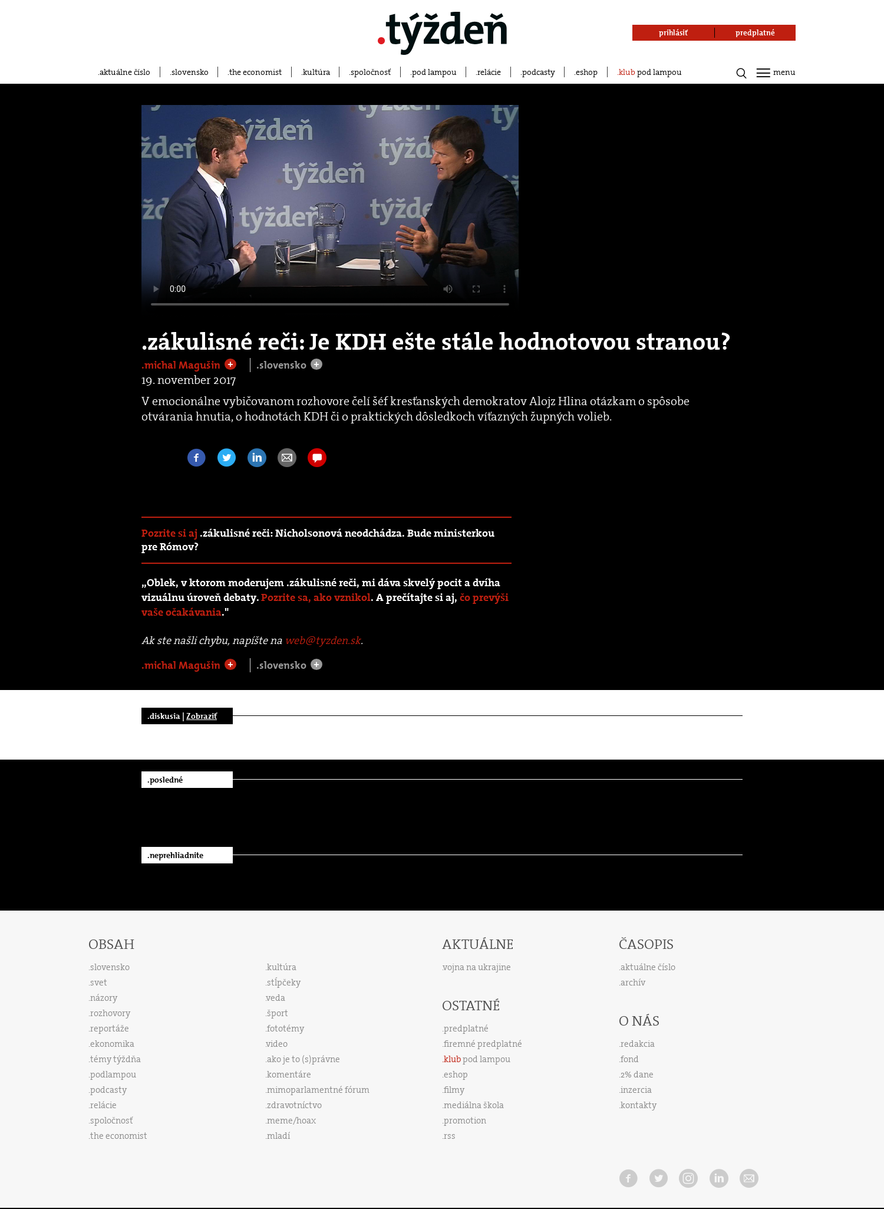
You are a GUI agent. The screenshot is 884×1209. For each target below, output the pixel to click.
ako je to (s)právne (303, 1059)
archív (633, 982)
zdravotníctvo (294, 1105)
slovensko (190, 72)
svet (98, 982)
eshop (587, 72)
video (277, 1044)
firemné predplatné (483, 1044)
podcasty (538, 72)
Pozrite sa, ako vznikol (316, 597)
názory (103, 998)
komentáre (289, 1074)
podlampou (113, 1074)
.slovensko (282, 365)
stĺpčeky (284, 982)
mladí (278, 1136)
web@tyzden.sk (323, 640)
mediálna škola (474, 1105)
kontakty (639, 1105)
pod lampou (434, 72)
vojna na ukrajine (477, 967)
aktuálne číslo (125, 72)
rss (450, 1136)
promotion (465, 1120)
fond (630, 1059)
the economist (255, 72)
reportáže (109, 1028)
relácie (489, 72)
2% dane (637, 1074)
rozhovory (110, 1013)
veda (275, 998)
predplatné (466, 1028)
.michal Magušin (182, 365)
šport (277, 1013)
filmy (454, 1090)
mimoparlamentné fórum (318, 1090)
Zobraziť (201, 716)
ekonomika (112, 1044)
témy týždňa (115, 1059)
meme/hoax (291, 1120)
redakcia (638, 1044)
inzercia (636, 1090)
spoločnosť (371, 72)
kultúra (316, 72)
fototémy (285, 1028)
